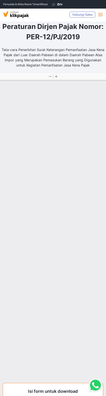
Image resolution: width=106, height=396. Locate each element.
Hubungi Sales (82, 14)
